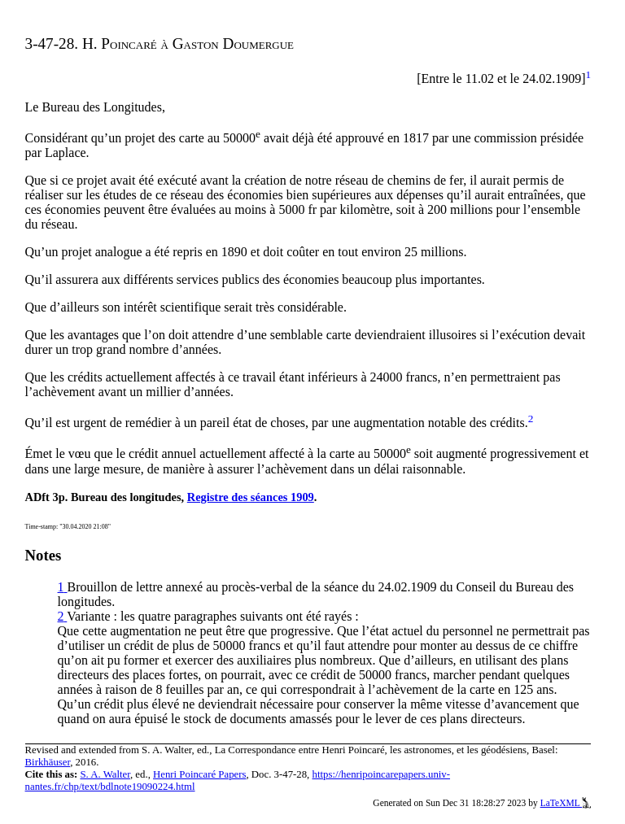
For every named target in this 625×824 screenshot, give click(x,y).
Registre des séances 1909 (250, 497)
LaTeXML (566, 803)
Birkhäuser (48, 762)
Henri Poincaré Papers (199, 774)
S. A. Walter (105, 774)
